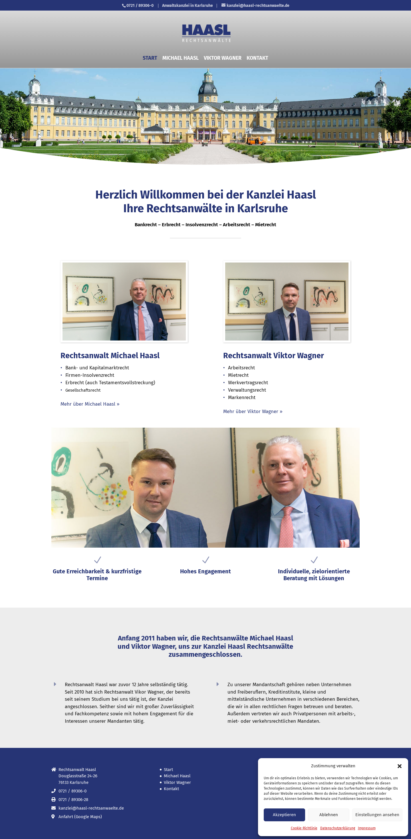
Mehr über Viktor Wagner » (253, 412)
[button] (399, 766)
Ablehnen (328, 814)
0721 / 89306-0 (140, 5)
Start (150, 58)
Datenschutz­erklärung (337, 828)
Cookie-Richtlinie (304, 828)
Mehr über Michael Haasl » (90, 404)
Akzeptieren (284, 814)
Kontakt (257, 58)
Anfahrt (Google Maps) (80, 816)
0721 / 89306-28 (73, 799)
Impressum (367, 828)
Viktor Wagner (222, 58)
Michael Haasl (180, 58)
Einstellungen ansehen (377, 814)
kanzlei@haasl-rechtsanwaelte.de (91, 808)
